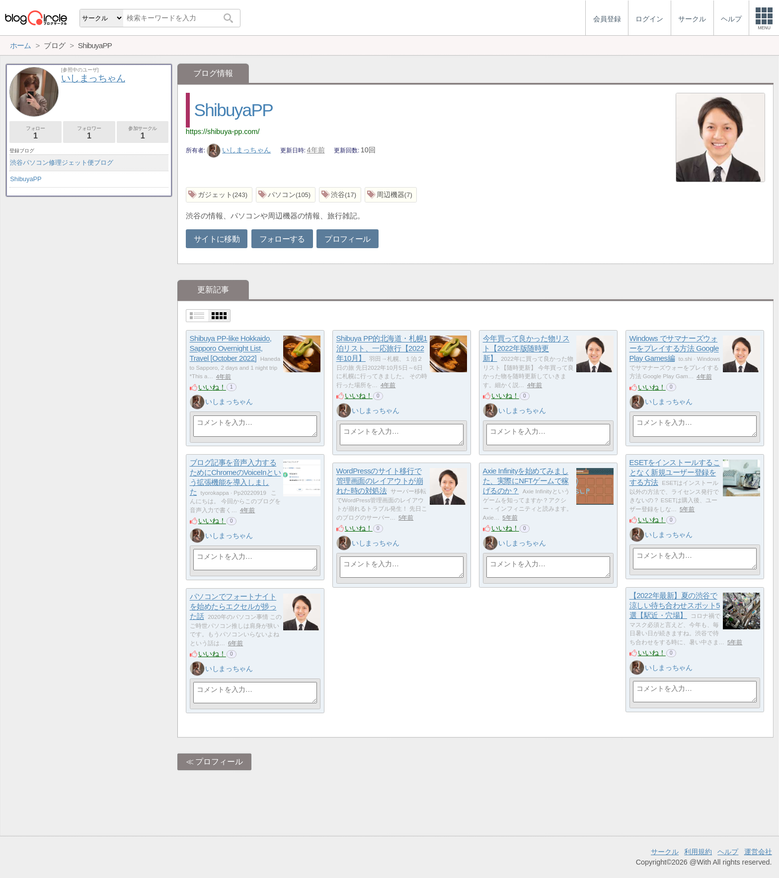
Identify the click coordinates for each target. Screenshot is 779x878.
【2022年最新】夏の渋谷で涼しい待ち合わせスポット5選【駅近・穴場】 (674, 605)
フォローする (282, 239)
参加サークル (143, 133)
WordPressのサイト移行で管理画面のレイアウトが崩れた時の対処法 (379, 481)
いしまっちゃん (239, 150)
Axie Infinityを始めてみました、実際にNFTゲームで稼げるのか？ (526, 481)
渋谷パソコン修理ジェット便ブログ (61, 162)
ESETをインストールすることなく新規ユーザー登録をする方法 (674, 472)
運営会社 (758, 852)
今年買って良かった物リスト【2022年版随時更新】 (526, 348)
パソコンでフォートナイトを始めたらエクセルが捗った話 (233, 606)
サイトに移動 (216, 239)
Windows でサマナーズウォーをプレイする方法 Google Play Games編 (674, 348)
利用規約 (698, 852)
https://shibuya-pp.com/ (223, 131)
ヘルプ (727, 852)
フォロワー (89, 133)
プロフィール (347, 239)
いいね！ (212, 387)
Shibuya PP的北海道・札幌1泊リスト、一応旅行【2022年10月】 (381, 348)
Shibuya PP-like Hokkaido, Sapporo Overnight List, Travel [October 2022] (231, 348)
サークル (665, 852)
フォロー (35, 133)
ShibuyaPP (233, 110)
